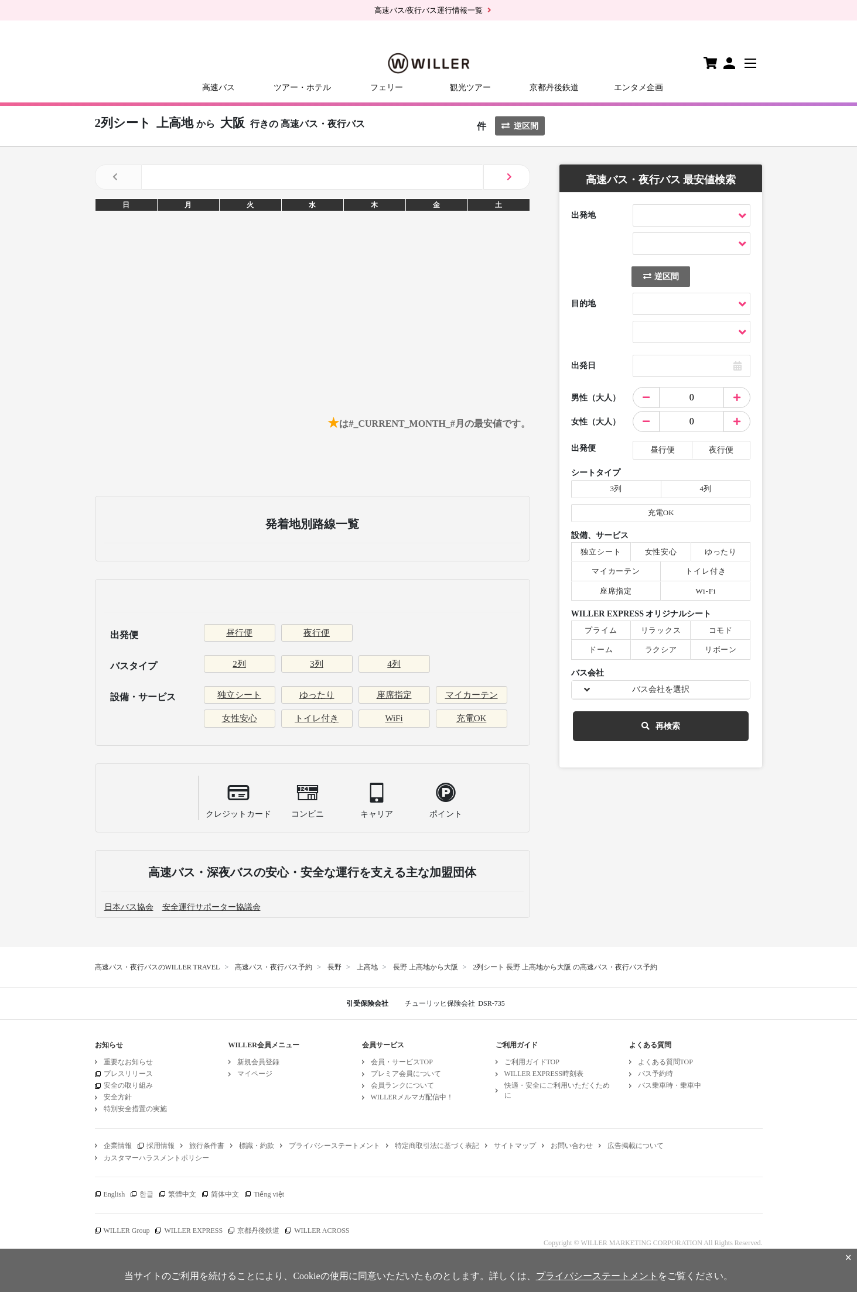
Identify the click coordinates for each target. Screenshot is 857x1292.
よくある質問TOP (665, 1062)
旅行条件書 (206, 1146)
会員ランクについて (402, 1085)
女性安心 (239, 718)
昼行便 (239, 633)
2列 (239, 664)
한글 (146, 1194)
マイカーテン (471, 695)
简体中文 (225, 1194)
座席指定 (394, 695)
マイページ (254, 1074)
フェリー (386, 87)
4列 (394, 664)
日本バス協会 (128, 907)
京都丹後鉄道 (554, 87)
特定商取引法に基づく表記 (437, 1146)
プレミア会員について (406, 1074)
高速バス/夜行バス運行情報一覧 (428, 10)
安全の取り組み (128, 1085)
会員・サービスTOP (402, 1062)
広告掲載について (635, 1146)
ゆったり (316, 695)
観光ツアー (470, 87)
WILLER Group (127, 1230)
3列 (316, 664)
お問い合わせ (572, 1146)
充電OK (471, 718)
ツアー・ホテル (302, 87)
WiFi (393, 718)
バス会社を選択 (660, 689)
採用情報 (160, 1146)
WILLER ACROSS (321, 1230)
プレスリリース (128, 1074)
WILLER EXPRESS (193, 1230)
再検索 (660, 726)
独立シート (239, 695)
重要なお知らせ (128, 1062)
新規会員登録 (258, 1062)
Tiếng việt (269, 1194)
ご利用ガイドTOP (531, 1062)
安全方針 (118, 1097)
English (114, 1194)
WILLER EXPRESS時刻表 (544, 1074)
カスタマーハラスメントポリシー (156, 1158)
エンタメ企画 (638, 87)
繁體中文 (182, 1194)
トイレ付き (317, 718)
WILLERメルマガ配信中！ (412, 1097)
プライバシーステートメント (334, 1146)
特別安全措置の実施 (135, 1109)
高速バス (218, 87)
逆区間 (519, 126)
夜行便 (316, 633)
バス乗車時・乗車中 (669, 1085)
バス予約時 (655, 1074)
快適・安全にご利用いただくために (557, 1090)
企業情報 (118, 1146)
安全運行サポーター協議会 (211, 907)
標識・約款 (256, 1146)
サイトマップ (515, 1146)
